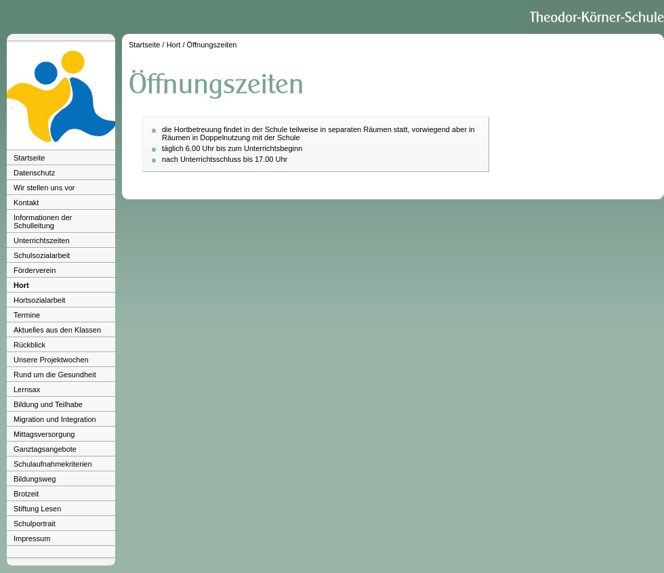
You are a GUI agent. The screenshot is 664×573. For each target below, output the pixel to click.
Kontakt (26, 202)
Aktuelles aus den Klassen (57, 330)
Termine (27, 315)
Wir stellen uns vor (44, 188)
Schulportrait (35, 523)
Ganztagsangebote (45, 449)
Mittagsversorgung (44, 434)
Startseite (29, 158)
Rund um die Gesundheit (55, 374)
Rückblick (29, 345)
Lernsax (27, 389)
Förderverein (35, 270)
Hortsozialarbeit (39, 300)
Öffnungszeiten (212, 45)
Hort (21, 285)
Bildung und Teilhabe (48, 404)
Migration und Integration (55, 419)
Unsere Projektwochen (51, 360)
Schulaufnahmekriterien (53, 464)
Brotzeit (26, 494)
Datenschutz (34, 173)
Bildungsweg (35, 479)
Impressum (32, 538)
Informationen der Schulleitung (43, 221)
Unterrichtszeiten (42, 240)
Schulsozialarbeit (42, 255)
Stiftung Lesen (37, 509)
